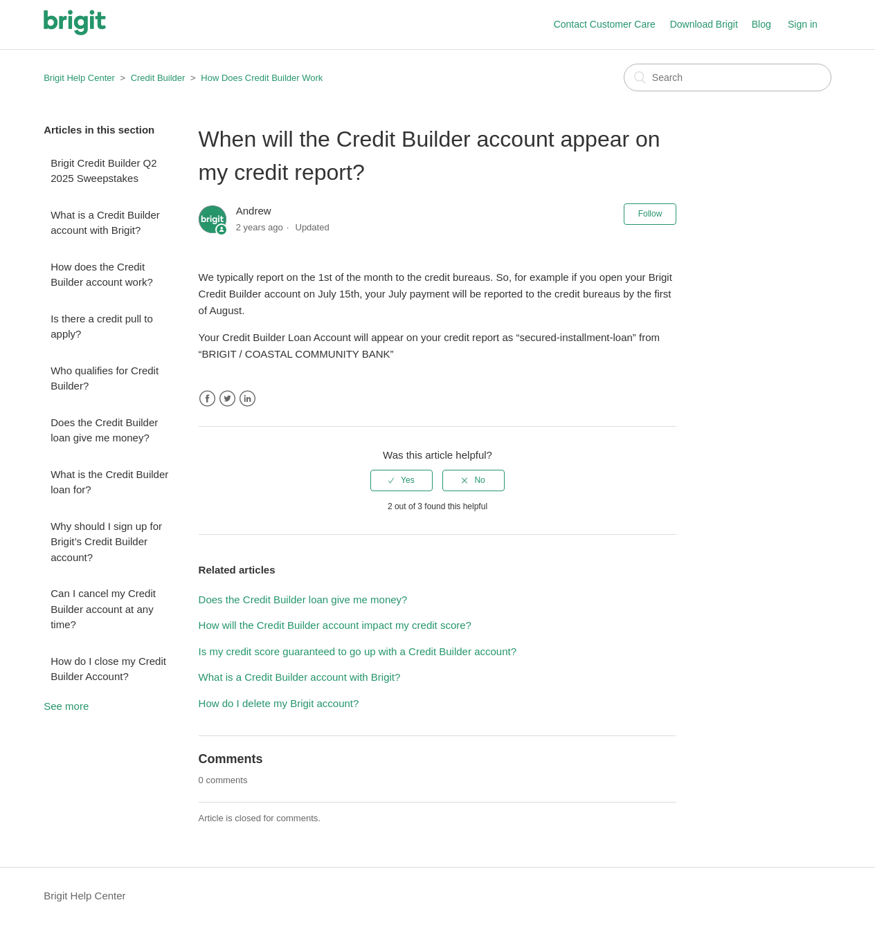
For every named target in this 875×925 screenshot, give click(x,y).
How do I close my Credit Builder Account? (108, 669)
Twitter (227, 398)
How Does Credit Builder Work (262, 78)
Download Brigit (704, 24)
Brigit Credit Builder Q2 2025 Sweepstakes (103, 171)
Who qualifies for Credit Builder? (105, 378)
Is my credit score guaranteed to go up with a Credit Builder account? (357, 651)
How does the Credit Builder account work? (102, 275)
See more (66, 706)
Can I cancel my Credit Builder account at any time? (103, 608)
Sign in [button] (803, 24)
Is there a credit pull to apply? (102, 326)
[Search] (727, 77)
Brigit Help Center (79, 78)
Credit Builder (158, 78)
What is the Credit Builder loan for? (109, 482)
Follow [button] (650, 214)
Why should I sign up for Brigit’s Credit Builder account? (106, 541)
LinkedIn (247, 398)
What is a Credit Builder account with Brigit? (105, 223)
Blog (761, 24)
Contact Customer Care (605, 24)
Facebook (207, 398)
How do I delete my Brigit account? (279, 703)
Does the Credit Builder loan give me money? (104, 430)
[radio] (401, 480)
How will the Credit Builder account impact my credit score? (335, 625)
